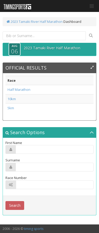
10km (12, 99)
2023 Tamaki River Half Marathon (34, 21)
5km (11, 108)
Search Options (25, 132)
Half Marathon (19, 89)
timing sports (33, 229)
